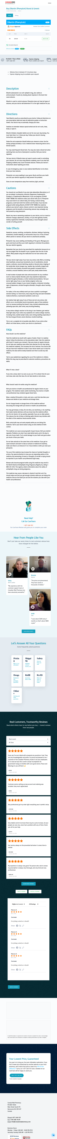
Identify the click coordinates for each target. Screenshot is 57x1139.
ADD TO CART (45, 38)
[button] (28, 88)
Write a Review (21, 891)
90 (9, 38)
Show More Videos (28, 631)
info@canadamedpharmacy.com (21, 1122)
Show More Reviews (28, 883)
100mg (16, 15)
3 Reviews (47, 30)
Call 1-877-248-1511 (17, 1075)
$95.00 (16, 38)
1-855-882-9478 (15, 1120)
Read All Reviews (34, 891)
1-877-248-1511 (16, 1117)
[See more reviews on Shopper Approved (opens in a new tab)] (23, 926)
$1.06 (25, 38)
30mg (9, 15)
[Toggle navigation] (49, 3)
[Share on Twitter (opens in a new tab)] (20, 926)
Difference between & (15, 48)
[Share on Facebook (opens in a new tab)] (17, 926)
